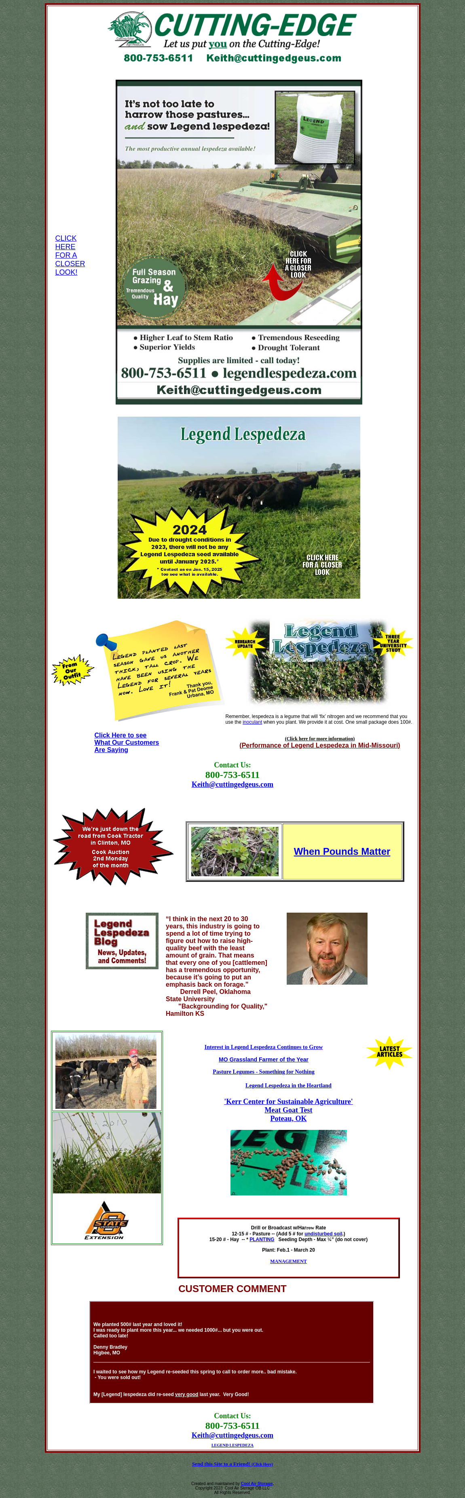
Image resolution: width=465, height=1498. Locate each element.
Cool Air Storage (257, 1483)
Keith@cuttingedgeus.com (232, 784)
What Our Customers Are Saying (127, 746)
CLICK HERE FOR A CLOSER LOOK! (70, 255)
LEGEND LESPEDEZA (232, 1445)
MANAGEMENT (288, 1261)
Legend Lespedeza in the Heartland (288, 1085)
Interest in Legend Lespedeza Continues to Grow (264, 1047)
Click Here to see (121, 735)
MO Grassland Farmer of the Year (264, 1059)
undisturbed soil (323, 1234)
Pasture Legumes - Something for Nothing (264, 1071)
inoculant (252, 722)
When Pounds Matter (342, 851)
